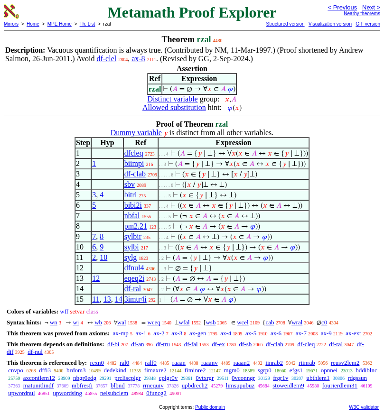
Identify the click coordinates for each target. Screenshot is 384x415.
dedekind (115, 370)
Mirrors (11, 24)
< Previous (342, 7)
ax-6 (276, 333)
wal (121, 322)
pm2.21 (135, 226)
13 (107, 299)
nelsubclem (114, 393)
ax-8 (138, 59)
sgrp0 (265, 370)
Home (33, 24)
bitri (130, 195)
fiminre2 (195, 370)
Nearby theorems (362, 13)
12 (96, 278)
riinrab (307, 362)
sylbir (132, 236)
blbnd (118, 385)
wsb (210, 322)
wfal (184, 322)
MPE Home (59, 24)
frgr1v (280, 377)
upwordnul (21, 393)
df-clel (106, 59)
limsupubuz (240, 385)
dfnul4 (134, 268)
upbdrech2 (195, 385)
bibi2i (133, 205)
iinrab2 (274, 362)
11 (95, 299)
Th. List (87, 24)
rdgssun (357, 377)
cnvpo (15, 370)
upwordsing (67, 393)
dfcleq (133, 153)
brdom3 (75, 370)
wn (53, 322)
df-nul (35, 351)
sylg (130, 257)
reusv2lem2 (345, 362)
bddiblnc (366, 370)
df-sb (245, 344)
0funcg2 (156, 393)
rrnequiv (153, 385)
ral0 (124, 362)
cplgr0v (168, 377)
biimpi (134, 163)
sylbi (131, 247)
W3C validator (364, 407)
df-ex (218, 344)
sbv (129, 184)
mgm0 (232, 370)
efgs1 (296, 370)
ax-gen (197, 333)
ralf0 (151, 362)
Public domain (210, 407)
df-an (137, 344)
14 (118, 299)
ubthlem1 (317, 377)
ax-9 (326, 333)
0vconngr (243, 377)
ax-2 (158, 333)
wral (296, 322)
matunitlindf (38, 385)
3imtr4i (135, 299)
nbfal (132, 216)
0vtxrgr (205, 377)
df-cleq (306, 344)
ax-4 (225, 333)
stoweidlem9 (288, 385)
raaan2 (242, 362)
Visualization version (330, 24)
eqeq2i (134, 278)
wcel (243, 322)
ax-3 (176, 333)
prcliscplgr (127, 377)
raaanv (209, 362)
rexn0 (97, 362)
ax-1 (141, 333)
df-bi (113, 344)
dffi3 (45, 370)
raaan (179, 362)
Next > (371, 7)
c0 (324, 322)
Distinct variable (173, 99)
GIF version (368, 24)
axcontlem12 (39, 377)
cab (269, 322)
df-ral (132, 289)
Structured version (285, 24)
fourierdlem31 (339, 385)
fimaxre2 (155, 370)
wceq (153, 322)
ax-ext (353, 333)
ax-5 (250, 333)
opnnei (329, 370)
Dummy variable (136, 133)
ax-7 (301, 333)
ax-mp (121, 333)
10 (103, 257)
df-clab (135, 174)
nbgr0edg (84, 377)
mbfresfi (82, 385)
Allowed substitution (174, 107)
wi (76, 322)
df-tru (163, 344)
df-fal (191, 344)
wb (98, 322)
